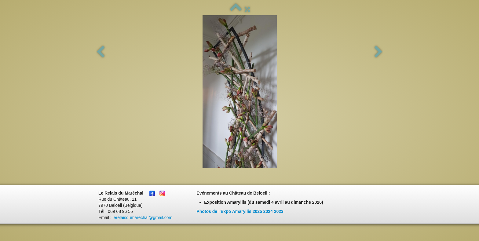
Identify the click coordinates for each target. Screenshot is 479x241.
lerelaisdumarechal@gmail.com (143, 217)
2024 (268, 211)
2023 (278, 211)
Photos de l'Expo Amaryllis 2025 (229, 211)
